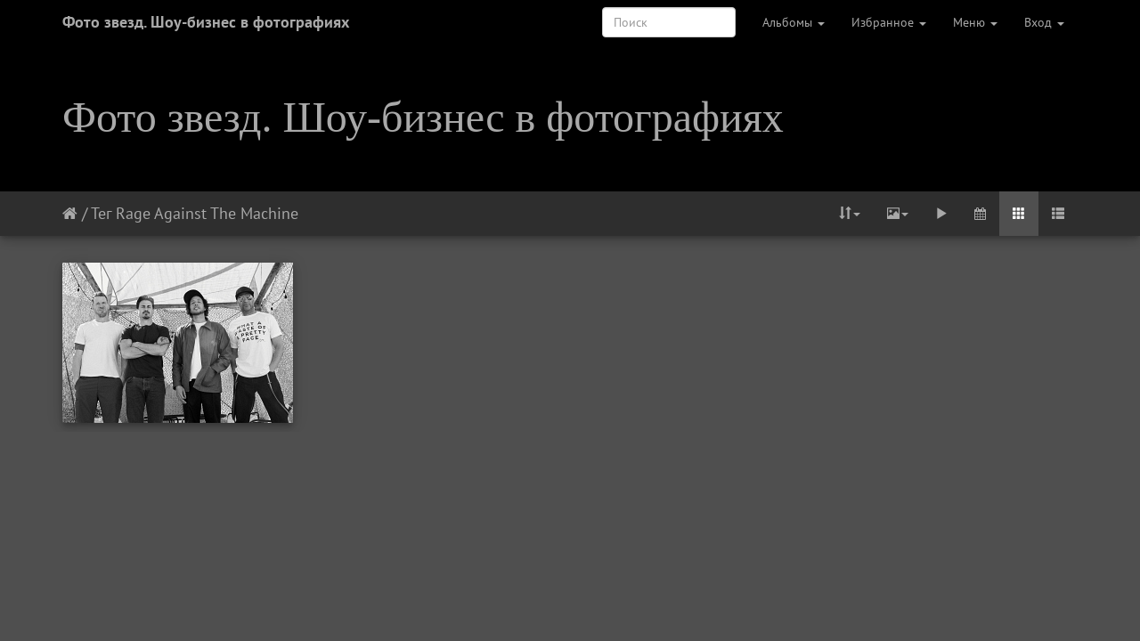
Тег (101, 213)
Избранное (888, 22)
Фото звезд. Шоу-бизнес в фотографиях (205, 22)
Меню (975, 22)
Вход (1044, 22)
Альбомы (793, 22)
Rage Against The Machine (207, 213)
